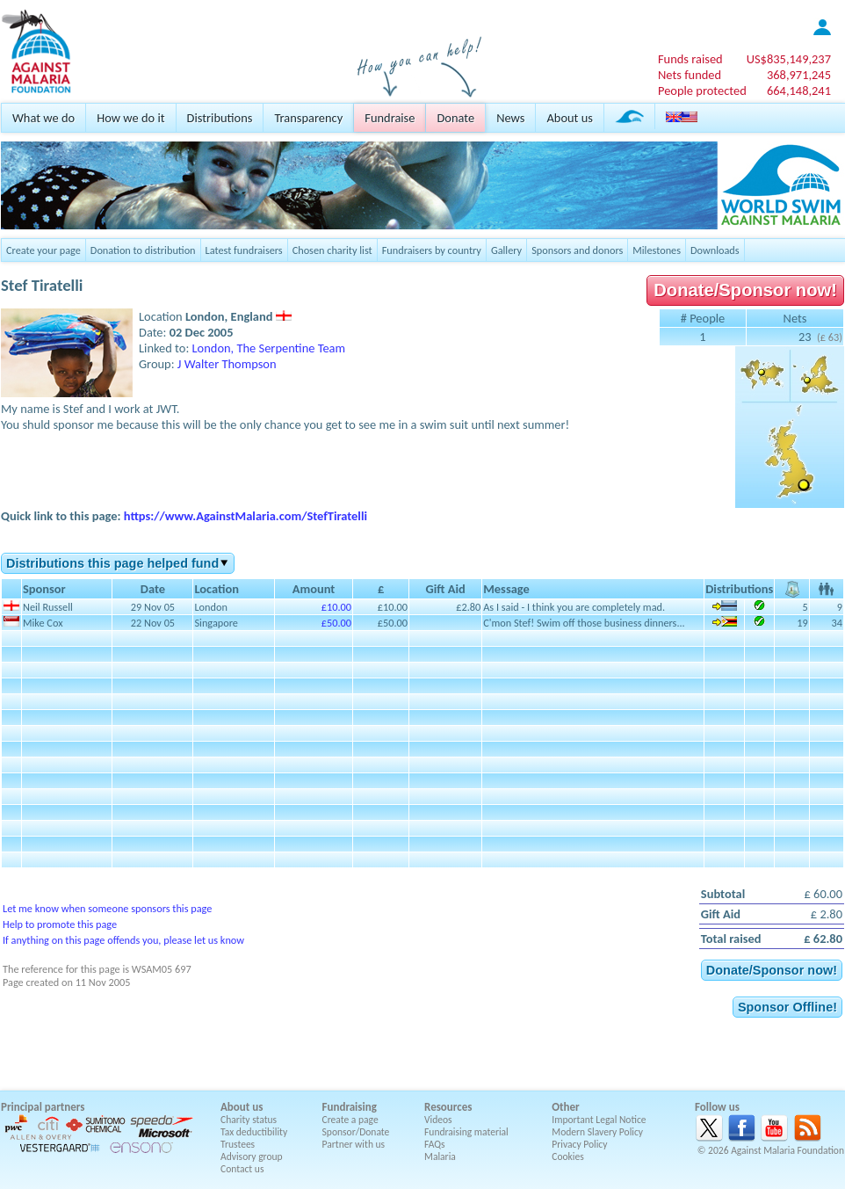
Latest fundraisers (244, 250)
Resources (448, 1106)
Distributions (220, 118)
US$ (789, 59)
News (510, 118)
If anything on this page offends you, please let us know (123, 939)
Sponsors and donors (577, 250)
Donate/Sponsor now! (745, 290)
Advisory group (251, 1156)
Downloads (715, 250)
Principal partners (42, 1106)
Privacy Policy (579, 1144)
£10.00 (336, 606)
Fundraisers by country (431, 250)
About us (569, 118)
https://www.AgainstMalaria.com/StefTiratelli (245, 516)
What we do (43, 118)
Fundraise (390, 118)
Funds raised (690, 59)
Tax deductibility (253, 1132)
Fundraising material (466, 1132)
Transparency (308, 118)
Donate (455, 118)
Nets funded (689, 75)
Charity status (248, 1119)
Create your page (43, 250)
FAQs (434, 1144)
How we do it (130, 118)
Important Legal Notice (599, 1119)
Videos (438, 1119)
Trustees (237, 1144)
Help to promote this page (60, 924)
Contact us (242, 1169)
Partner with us (354, 1144)
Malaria (440, 1156)
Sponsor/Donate (356, 1132)
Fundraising (349, 1106)
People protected (702, 90)
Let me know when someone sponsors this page (107, 908)
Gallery (506, 250)
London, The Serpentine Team (269, 348)
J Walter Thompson (227, 364)
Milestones (656, 250)
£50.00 (336, 622)
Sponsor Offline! (787, 1007)
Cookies (568, 1156)
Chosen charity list (332, 250)
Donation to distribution (143, 250)
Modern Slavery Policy (597, 1132)
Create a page (350, 1119)
